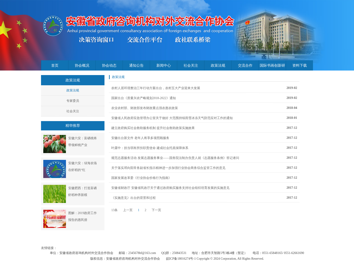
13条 (114, 210)
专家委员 (72, 100)
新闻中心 (163, 65)
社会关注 (191, 65)
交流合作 (245, 65)
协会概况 (82, 65)
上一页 (128, 210)
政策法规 (218, 65)
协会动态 (109, 65)
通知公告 (136, 65)
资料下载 (299, 65)
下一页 (156, 210)
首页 (54, 65)
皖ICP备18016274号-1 (181, 258)
